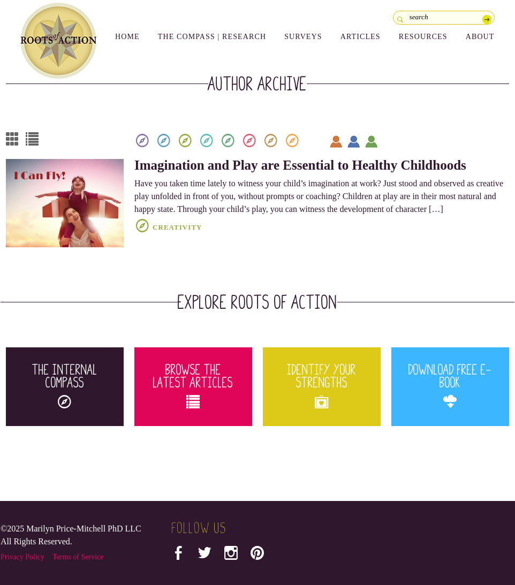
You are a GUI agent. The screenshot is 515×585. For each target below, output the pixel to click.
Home (127, 37)
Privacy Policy (22, 557)
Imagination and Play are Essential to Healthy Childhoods (300, 165)
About (480, 37)
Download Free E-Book (450, 385)
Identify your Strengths (322, 385)
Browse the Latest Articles (193, 385)
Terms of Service (77, 557)
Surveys (303, 37)
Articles (360, 37)
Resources (423, 37)
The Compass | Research (212, 37)
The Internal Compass (65, 385)
